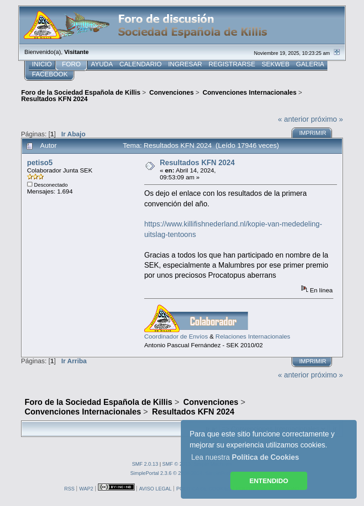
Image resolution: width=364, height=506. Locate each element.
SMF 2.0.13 (145, 464)
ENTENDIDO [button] (269, 480)
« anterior (293, 119)
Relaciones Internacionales (253, 336)
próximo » (327, 119)
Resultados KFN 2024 (197, 163)
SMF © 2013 (176, 464)
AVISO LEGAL (155, 488)
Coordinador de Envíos (176, 336)
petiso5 (40, 163)
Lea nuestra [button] (245, 457)
